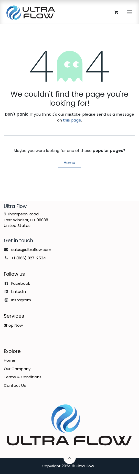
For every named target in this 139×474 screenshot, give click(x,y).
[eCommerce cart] (116, 12)
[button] (69, 458)
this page (72, 120)
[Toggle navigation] (129, 12)
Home (69, 162)
